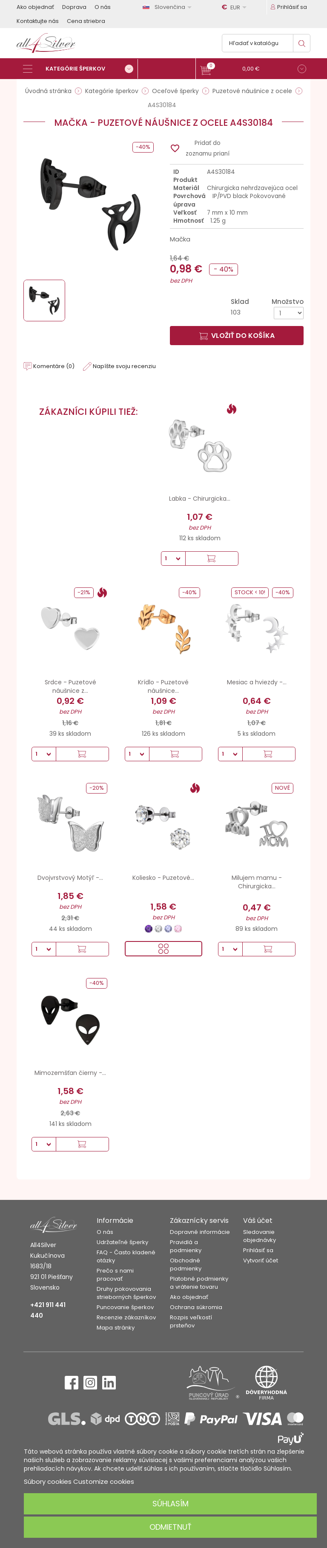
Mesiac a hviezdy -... (257, 682)
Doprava (74, 7)
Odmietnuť (170, 1527)
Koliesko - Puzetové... (163, 877)
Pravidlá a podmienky (185, 1246)
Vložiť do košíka (237, 335)
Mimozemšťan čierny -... (70, 1073)
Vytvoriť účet (260, 1260)
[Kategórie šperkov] (80, 69)
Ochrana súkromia (196, 1307)
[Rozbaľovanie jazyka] (168, 7)
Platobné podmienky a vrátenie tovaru (199, 1283)
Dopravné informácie (200, 1232)
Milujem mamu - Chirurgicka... (257, 881)
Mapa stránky (116, 1328)
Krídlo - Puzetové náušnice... (163, 686)
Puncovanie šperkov (125, 1307)
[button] (253, 70)
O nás (103, 7)
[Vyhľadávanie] (266, 43)
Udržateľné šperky (122, 1242)
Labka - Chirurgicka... (199, 498)
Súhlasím (170, 1503)
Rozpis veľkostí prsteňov (191, 1321)
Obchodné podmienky (185, 1264)
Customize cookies (103, 1481)
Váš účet (257, 1220)
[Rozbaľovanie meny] (235, 7)
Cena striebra (86, 21)
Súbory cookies (48, 1481)
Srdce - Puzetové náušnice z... (70, 686)
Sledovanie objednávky (259, 1236)
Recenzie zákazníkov (126, 1317)
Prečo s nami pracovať (115, 1275)
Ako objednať (35, 7)
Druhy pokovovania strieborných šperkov (126, 1293)
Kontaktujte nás (38, 21)
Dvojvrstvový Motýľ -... (70, 877)
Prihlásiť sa (258, 1250)
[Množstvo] (289, 313)
